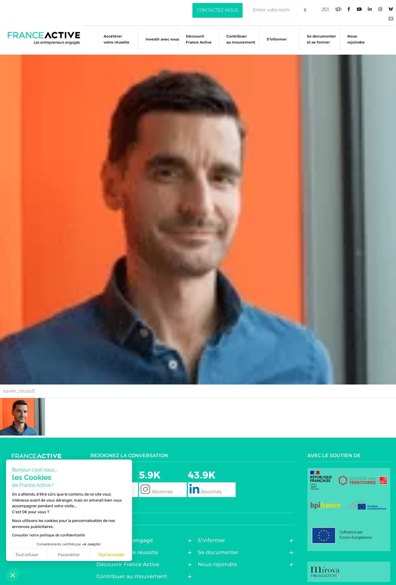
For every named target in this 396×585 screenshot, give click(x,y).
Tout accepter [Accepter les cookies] (111, 554)
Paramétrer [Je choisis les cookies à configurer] (69, 554)
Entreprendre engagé (126, 537)
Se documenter (219, 549)
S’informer (274, 40)
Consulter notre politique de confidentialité (48, 535)
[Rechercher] (305, 10)
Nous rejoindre (354, 39)
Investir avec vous (158, 40)
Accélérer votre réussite (112, 39)
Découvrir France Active (196, 39)
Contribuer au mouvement (237, 39)
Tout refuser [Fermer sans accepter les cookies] (26, 554)
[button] (12, 575)
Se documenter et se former (319, 39)
